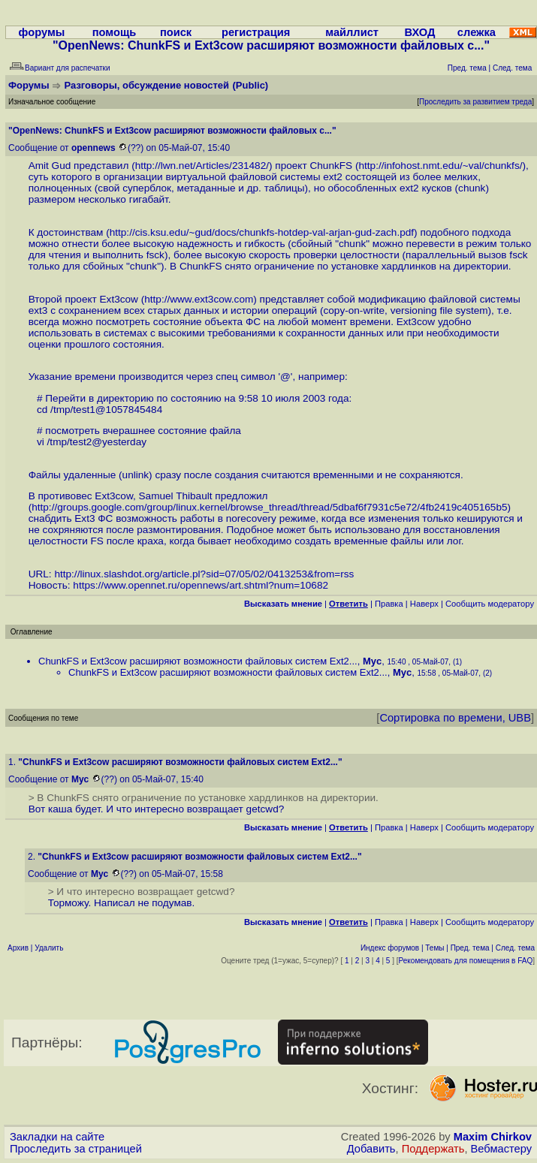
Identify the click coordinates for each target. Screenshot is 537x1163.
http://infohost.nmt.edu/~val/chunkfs (438, 165)
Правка (389, 603)
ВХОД (419, 32)
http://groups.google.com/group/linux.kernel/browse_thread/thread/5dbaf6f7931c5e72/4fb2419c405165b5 (269, 507)
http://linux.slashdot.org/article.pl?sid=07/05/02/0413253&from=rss (204, 574)
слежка (476, 32)
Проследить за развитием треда (475, 102)
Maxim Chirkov (493, 1137)
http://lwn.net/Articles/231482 (201, 165)
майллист (352, 32)
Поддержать (433, 1149)
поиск (176, 32)
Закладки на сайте (57, 1137)
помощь (114, 32)
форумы (42, 32)
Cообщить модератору (489, 603)
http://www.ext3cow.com (198, 299)
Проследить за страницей (76, 1149)
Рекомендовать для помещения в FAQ (466, 961)
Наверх (424, 603)
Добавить (371, 1149)
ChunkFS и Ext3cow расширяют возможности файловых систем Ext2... (197, 661)
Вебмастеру (501, 1149)
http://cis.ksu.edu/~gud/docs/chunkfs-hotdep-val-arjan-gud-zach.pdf (262, 232)
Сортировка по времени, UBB (455, 718)
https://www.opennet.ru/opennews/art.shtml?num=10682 (200, 585)
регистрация (256, 32)
